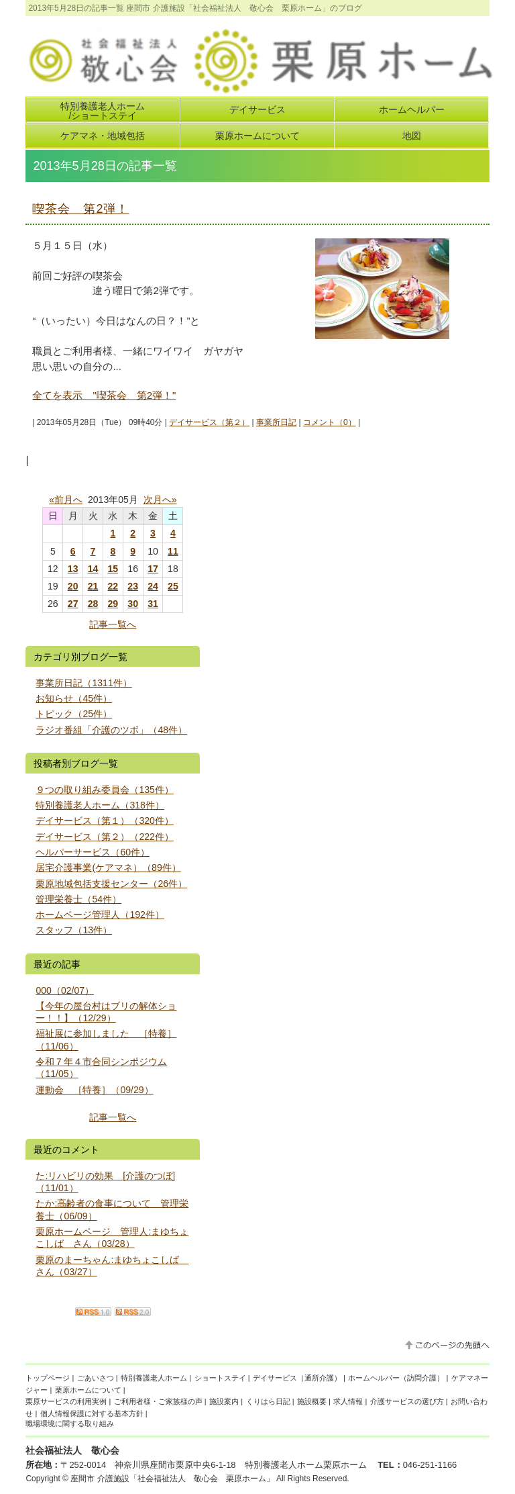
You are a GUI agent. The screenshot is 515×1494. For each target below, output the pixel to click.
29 (113, 603)
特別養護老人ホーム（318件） (100, 805)
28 (93, 603)
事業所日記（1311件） (83, 683)
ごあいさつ (95, 1378)
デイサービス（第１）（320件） (105, 820)
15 (113, 568)
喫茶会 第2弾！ (80, 209)
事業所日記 (276, 422)
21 (93, 586)
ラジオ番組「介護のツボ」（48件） (111, 730)
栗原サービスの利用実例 (66, 1401)
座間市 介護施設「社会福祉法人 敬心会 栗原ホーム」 (172, 1478)
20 (73, 586)
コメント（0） (329, 422)
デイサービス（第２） (209, 422)
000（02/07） (65, 990)
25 (173, 586)
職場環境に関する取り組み (69, 1423)
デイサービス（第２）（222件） (105, 836)
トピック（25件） (74, 713)
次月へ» (160, 499)
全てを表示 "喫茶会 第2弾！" (104, 395)
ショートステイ (220, 1378)
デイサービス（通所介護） (297, 1378)
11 (173, 551)
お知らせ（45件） (74, 698)
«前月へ (65, 499)
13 (73, 568)
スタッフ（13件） (74, 930)
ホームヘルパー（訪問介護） (396, 1378)
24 (153, 586)
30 (132, 603)
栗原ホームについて (88, 1390)
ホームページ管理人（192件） (100, 914)
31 (153, 603)
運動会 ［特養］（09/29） (94, 1089)
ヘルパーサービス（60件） (93, 852)
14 (93, 568)
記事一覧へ (112, 624)
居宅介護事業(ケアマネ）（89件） (108, 867)
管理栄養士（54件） (78, 899)
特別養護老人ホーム (154, 1378)
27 (73, 603)
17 (153, 568)
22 (113, 586)
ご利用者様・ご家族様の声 (158, 1401)
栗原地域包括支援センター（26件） (111, 883)
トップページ (47, 1378)
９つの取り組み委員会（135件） (105, 789)
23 (132, 586)
